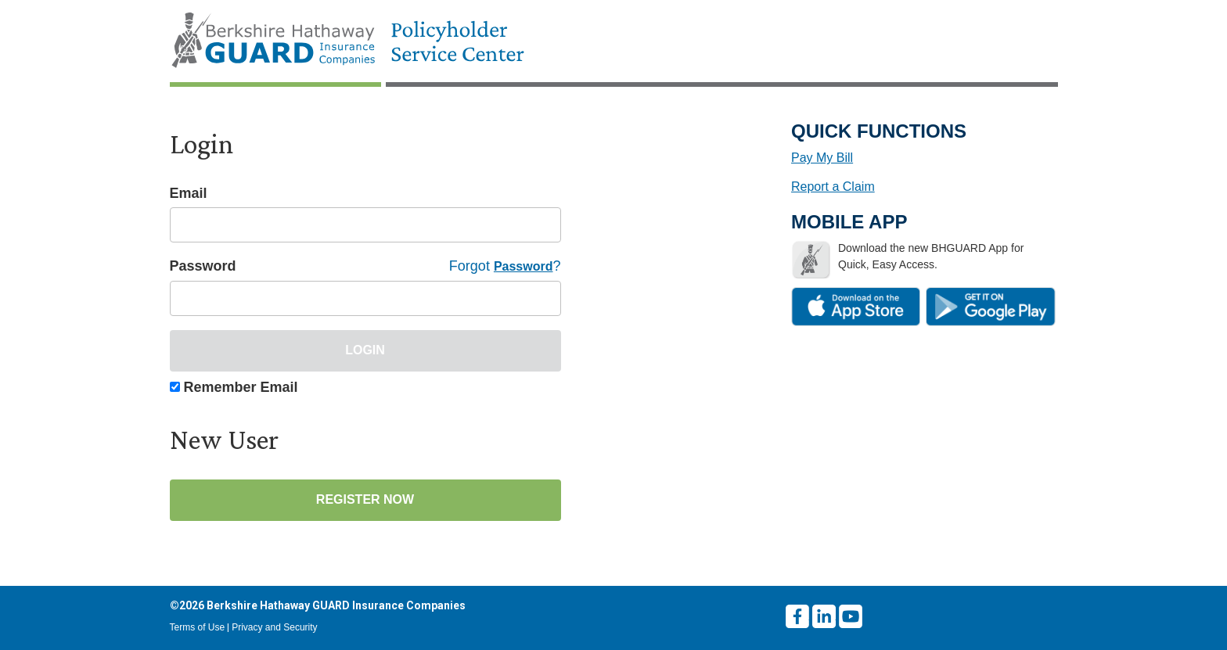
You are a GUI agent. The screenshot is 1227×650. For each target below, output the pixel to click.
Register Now (365, 499)
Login (365, 350)
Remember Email (241, 387)
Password (203, 266)
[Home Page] (354, 41)
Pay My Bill (822, 157)
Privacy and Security (274, 627)
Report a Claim (833, 186)
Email (188, 193)
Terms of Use (197, 627)
